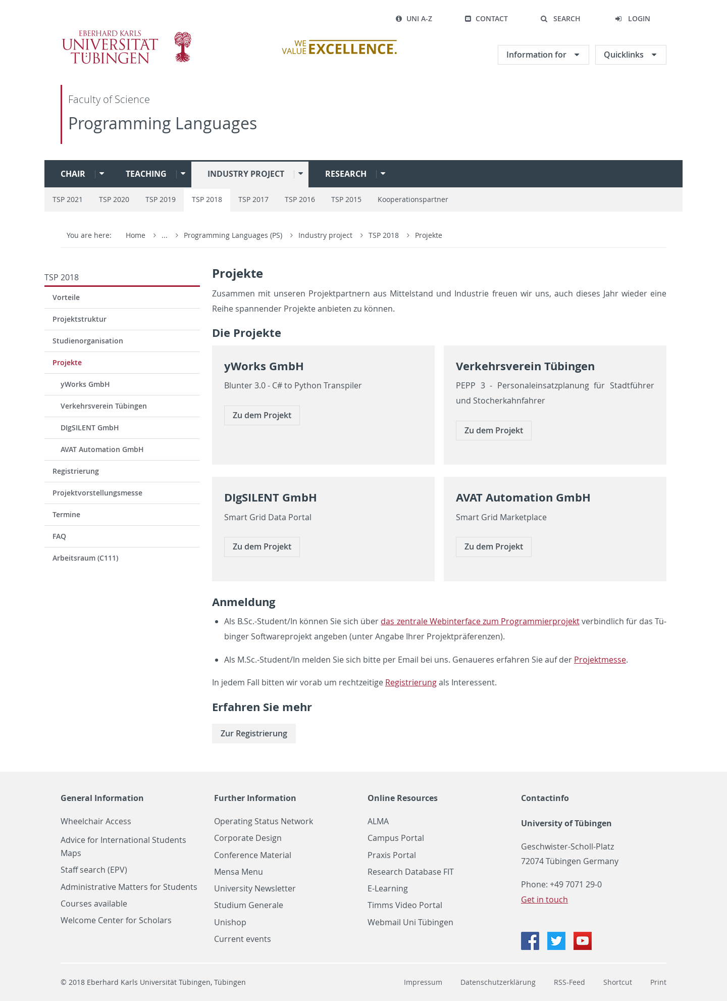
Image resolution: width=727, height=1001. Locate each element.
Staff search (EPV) (94, 870)
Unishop (230, 922)
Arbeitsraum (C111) (85, 558)
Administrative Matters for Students (129, 887)
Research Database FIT (411, 872)
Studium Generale (248, 905)
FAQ (59, 536)
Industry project (245, 173)
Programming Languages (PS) (234, 235)
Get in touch (544, 899)
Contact (486, 18)
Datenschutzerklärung (498, 982)
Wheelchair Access (96, 821)
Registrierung (76, 471)
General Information (102, 798)
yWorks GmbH (85, 384)
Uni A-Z (413, 18)
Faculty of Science (109, 99)
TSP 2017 (253, 199)
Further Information (255, 798)
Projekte (428, 235)
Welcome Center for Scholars (116, 920)
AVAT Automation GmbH (102, 449)
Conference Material (252, 855)
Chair (73, 173)
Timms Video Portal (405, 905)
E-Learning (388, 888)
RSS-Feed (569, 982)
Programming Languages (162, 123)
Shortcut (617, 982)
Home (135, 235)
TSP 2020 (114, 199)
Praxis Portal (392, 855)
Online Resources (403, 798)
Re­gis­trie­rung (411, 682)
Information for (537, 54)
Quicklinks (625, 54)
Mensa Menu (238, 872)
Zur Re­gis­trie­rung (254, 733)
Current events (242, 939)
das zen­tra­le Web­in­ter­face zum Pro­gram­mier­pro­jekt (480, 621)
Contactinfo (545, 798)
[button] (560, 18)
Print (658, 982)
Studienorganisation (88, 340)
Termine (66, 514)
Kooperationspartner (413, 199)
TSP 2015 (346, 199)
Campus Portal (396, 838)
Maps (71, 853)
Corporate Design (248, 838)
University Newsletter (255, 888)
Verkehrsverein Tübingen (104, 406)
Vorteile (66, 297)
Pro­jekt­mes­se (600, 659)
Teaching (146, 173)
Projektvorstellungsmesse (97, 492)
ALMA (378, 821)
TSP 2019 (160, 199)
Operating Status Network (263, 821)
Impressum (423, 982)
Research (346, 173)
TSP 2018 (207, 199)
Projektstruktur (80, 319)
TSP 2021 (68, 199)
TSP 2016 (300, 199)
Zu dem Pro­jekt (262, 415)
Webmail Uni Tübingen (410, 922)
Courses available (94, 903)
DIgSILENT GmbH (90, 427)
